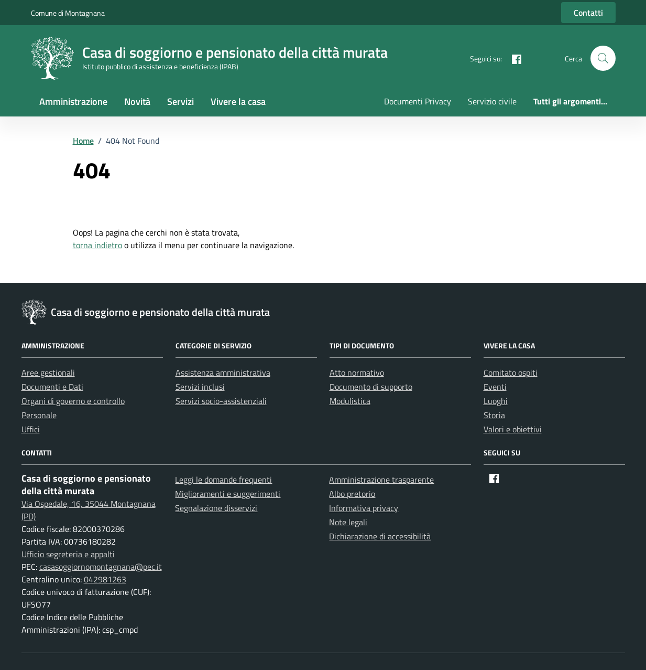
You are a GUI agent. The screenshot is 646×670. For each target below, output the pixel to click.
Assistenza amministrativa (223, 372)
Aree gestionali (48, 372)
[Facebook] (512, 58)
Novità (137, 101)
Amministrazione (73, 101)
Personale (39, 415)
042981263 (105, 579)
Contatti (588, 12)
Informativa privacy (363, 508)
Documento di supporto (371, 386)
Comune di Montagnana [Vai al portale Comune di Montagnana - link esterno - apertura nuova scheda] (68, 12)
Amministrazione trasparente (381, 479)
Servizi (180, 101)
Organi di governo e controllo (73, 401)
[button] (603, 58)
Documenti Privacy (417, 101)
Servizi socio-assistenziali (221, 401)
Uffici (30, 429)
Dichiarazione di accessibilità (380, 536)
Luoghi (496, 401)
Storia (494, 415)
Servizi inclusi (200, 386)
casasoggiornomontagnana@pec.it (100, 566)
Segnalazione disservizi (216, 508)
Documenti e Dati (52, 386)
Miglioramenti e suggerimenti (227, 493)
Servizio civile (492, 101)
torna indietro (97, 245)
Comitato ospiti (511, 372)
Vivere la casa (238, 101)
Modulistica (350, 401)
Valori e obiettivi (513, 429)
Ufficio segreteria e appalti (68, 554)
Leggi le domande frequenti (223, 479)
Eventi (495, 386)
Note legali (348, 522)
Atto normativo (357, 372)
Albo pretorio (352, 493)
